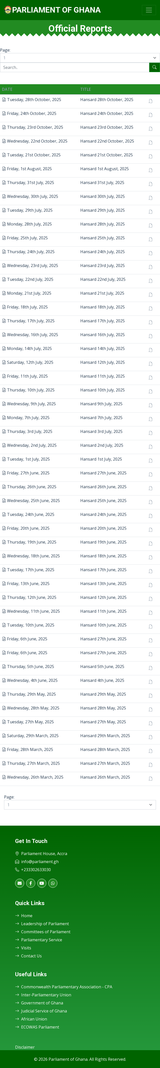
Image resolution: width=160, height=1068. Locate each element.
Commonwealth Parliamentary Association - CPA (63, 987)
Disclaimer (25, 1047)
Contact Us (28, 956)
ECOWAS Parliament (37, 1027)
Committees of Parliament (42, 931)
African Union (31, 1019)
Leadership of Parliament (42, 923)
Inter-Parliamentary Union (43, 995)
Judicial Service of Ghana (41, 1011)
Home (23, 915)
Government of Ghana (39, 1003)
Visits (23, 948)
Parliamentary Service (38, 940)
